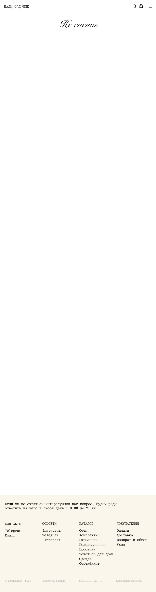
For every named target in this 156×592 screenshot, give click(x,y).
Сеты (83, 530)
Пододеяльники (92, 544)
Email (10, 535)
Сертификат (89, 563)
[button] (134, 6)
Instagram (51, 530)
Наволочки (88, 539)
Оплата (123, 530)
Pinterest (51, 540)
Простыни (87, 549)
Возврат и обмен (132, 539)
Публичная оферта (90, 581)
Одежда (85, 559)
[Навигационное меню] (149, 6)
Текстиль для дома (96, 554)
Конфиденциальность (129, 581)
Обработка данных (53, 581)
